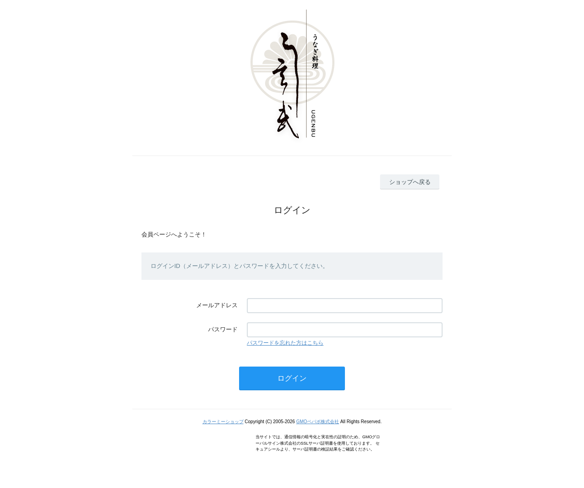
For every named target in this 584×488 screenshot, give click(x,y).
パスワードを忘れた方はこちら (285, 343)
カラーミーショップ (223, 421)
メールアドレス (217, 305)
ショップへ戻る (410, 181)
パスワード (223, 329)
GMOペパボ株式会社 (317, 421)
